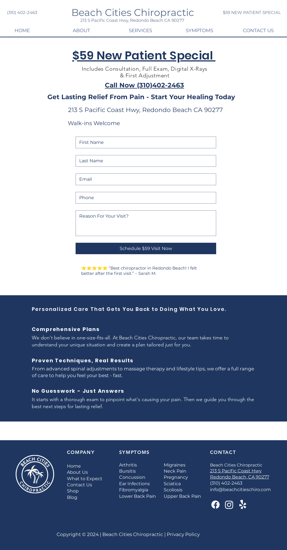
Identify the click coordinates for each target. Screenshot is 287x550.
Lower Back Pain (137, 496)
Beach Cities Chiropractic (132, 534)
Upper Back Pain (182, 496)
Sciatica (172, 483)
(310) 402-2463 (226, 483)
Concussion (132, 477)
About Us (77, 472)
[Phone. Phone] (144, 197)
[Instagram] (229, 504)
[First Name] (144, 142)
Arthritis (128, 465)
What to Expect (84, 478)
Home (74, 466)
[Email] (144, 179)
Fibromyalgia (133, 489)
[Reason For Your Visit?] (146, 223)
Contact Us (79, 484)
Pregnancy (176, 477)
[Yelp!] (242, 504)
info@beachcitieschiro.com (240, 489)
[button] (81, 30)
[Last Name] (144, 160)
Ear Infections (134, 483)
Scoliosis (173, 489)
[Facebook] (215, 504)
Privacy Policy (183, 534)
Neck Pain (175, 471)
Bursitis (127, 471)
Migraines (174, 465)
